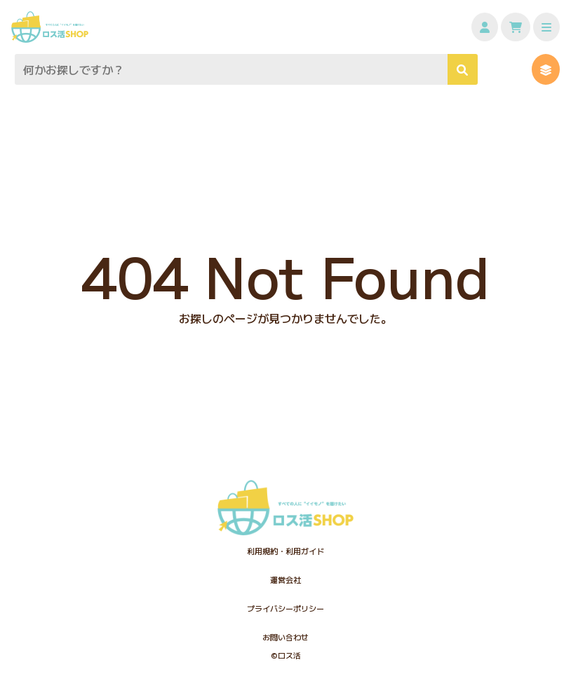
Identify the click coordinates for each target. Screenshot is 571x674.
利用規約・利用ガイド (285, 550)
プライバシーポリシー (285, 608)
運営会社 (285, 579)
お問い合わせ (285, 636)
